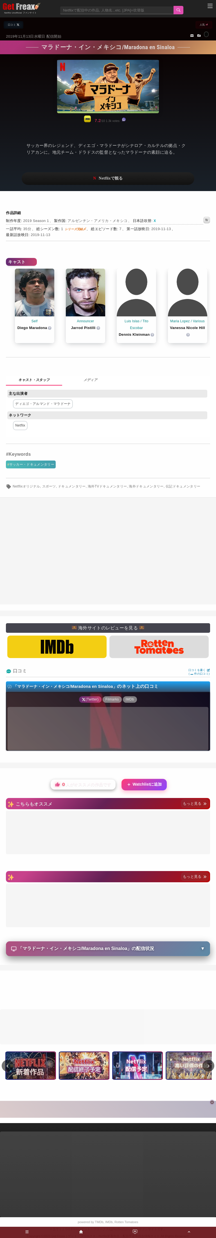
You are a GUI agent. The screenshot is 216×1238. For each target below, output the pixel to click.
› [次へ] (208, 1065)
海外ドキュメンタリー (146, 486)
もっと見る (195, 803)
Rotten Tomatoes (126, 1222)
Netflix (20, 425)
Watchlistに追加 (144, 785)
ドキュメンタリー (72, 486)
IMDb (109, 1222)
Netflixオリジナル (26, 486)
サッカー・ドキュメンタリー (31, 464)
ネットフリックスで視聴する (108, 178)
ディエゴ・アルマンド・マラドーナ (43, 404)
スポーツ (49, 486)
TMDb (99, 1222)
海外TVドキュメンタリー (107, 486)
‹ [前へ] (7, 1065)
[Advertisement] (108, 990)
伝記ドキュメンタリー (183, 486)
